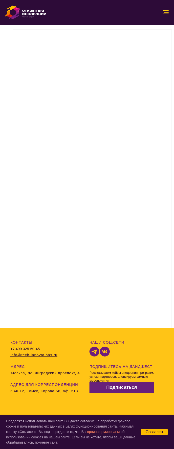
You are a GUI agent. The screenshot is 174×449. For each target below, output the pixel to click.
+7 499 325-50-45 (25, 349)
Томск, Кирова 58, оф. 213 (52, 391)
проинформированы (103, 432)
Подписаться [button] (121, 387)
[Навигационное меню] (166, 12)
